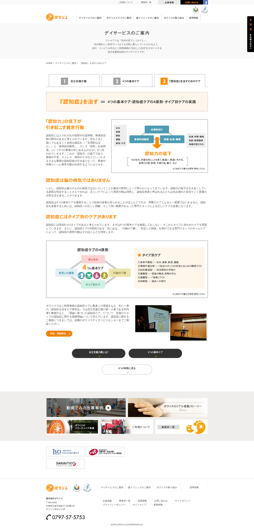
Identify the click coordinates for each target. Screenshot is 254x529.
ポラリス (56, 17)
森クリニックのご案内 (147, 18)
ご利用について (125, 2)
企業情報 (169, 2)
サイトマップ (139, 504)
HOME (49, 63)
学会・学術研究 (58, 333)
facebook (205, 2)
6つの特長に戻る (127, 368)
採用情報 (193, 18)
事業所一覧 (146, 2)
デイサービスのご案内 (90, 18)
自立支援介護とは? (99, 352)
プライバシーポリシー (114, 504)
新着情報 (158, 504)
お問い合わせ (191, 2)
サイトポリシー (183, 501)
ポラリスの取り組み (174, 18)
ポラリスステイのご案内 (118, 18)
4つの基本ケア (155, 352)
